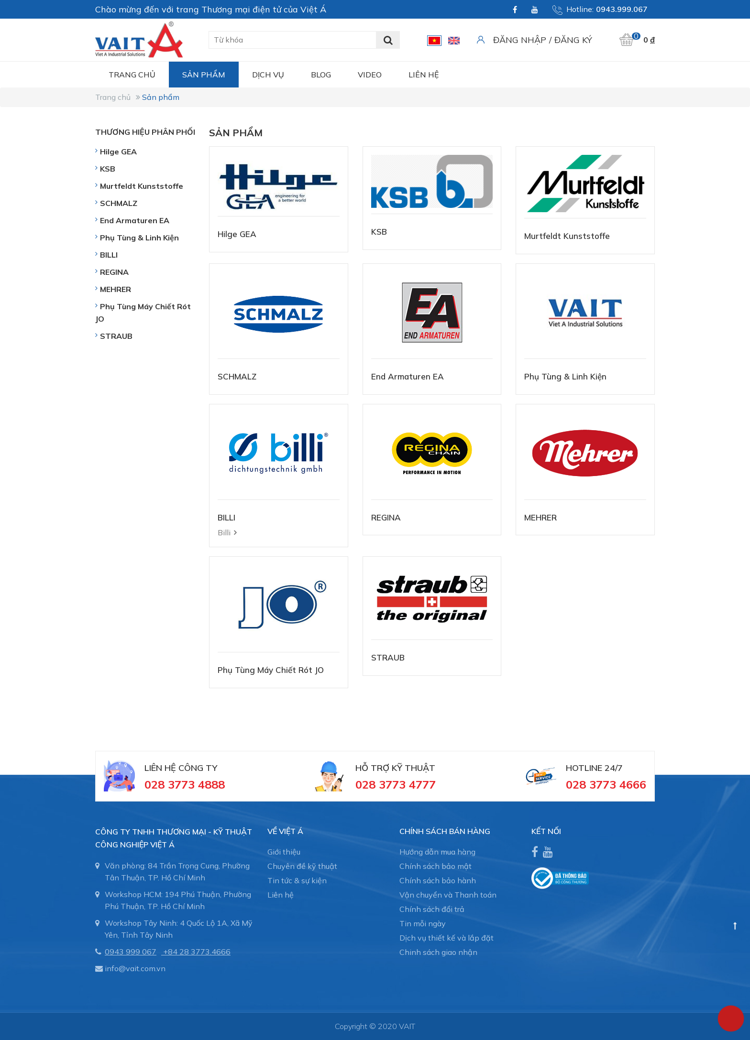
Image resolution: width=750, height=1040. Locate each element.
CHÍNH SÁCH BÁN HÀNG (444, 831)
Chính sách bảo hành (437, 880)
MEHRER (540, 517)
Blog (321, 74)
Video (370, 74)
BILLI (226, 517)
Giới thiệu (283, 851)
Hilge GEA (237, 234)
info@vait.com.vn (135, 968)
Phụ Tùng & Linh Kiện (565, 376)
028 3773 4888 (184, 784)
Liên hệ (423, 74)
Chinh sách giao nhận (438, 952)
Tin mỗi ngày (422, 923)
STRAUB (388, 657)
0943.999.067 (622, 9)
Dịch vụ (268, 74)
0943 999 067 (130, 951)
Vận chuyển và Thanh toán (447, 894)
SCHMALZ (237, 376)
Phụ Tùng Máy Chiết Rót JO (271, 670)
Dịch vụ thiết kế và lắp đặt (446, 937)
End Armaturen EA (407, 376)
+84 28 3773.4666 (197, 951)
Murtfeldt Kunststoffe (567, 236)
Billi (224, 532)
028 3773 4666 (606, 784)
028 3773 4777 (395, 784)
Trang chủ (132, 74)
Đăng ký (573, 39)
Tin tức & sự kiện (297, 880)
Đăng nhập (519, 39)
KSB (379, 232)
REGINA (386, 517)
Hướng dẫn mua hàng (437, 851)
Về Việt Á (285, 831)
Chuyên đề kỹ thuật (302, 866)
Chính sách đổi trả (431, 909)
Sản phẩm (203, 74)
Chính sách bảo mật (435, 866)
